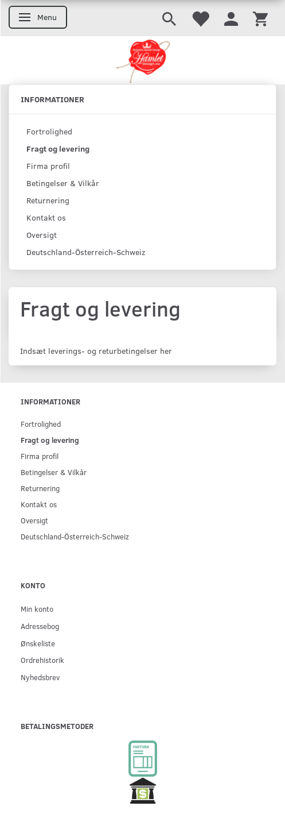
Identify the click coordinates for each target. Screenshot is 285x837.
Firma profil (48, 165)
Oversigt (41, 234)
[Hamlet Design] (142, 60)
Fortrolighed (49, 131)
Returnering (47, 200)
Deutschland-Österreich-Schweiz (85, 251)
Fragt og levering (57, 148)
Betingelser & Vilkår (62, 183)
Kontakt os (46, 217)
